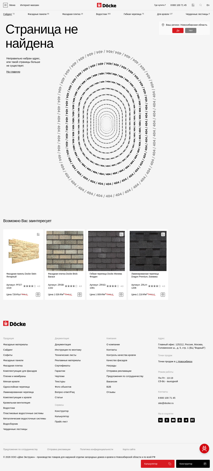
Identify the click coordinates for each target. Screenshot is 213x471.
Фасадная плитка (71, 14)
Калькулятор (62, 416)
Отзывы (110, 392)
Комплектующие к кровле (17, 397)
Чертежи (59, 376)
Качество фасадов (116, 360)
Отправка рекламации (118, 370)
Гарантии (60, 370)
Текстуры (60, 381)
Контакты (111, 349)
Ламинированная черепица (18, 392)
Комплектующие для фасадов (20, 370)
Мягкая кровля (11, 381)
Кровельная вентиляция (16, 402)
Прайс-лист (61, 421)
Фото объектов (63, 386)
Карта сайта (129, 449)
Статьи (59, 397)
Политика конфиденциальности (96, 449)
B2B (108, 386)
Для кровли (163, 14)
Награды (111, 365)
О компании (113, 344)
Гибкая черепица (132, 14)
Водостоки (101, 14)
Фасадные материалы (15, 344)
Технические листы (65, 355)
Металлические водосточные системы (24, 418)
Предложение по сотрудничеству (20, 449)
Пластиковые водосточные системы (23, 413)
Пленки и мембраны (14, 376)
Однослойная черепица (16, 386)
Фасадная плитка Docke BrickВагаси (63, 275)
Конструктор (62, 411)
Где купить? (160, 5)
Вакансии (111, 381)
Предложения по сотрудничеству (124, 376)
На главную (13, 71)
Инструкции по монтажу (68, 349)
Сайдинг (7, 14)
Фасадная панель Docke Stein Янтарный (21, 275)
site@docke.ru (166, 403)
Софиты (8, 355)
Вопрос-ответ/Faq (65, 392)
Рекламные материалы (68, 360)
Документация (63, 344)
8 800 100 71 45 (166, 397)
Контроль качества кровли (121, 355)
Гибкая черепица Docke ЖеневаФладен (106, 275)
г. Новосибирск (184, 361)
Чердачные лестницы (197, 14)
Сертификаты (62, 365)
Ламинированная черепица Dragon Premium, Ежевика (145, 275)
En (208, 5)
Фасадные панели (37, 14)
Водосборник (10, 423)
